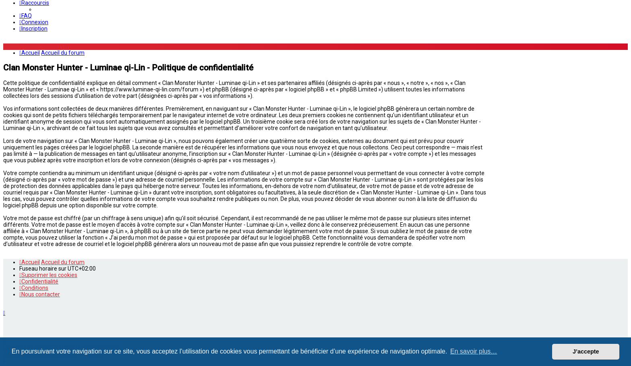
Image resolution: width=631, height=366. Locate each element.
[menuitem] (25, 15)
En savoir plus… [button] (473, 351)
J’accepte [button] (586, 351)
